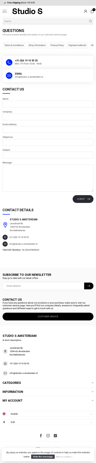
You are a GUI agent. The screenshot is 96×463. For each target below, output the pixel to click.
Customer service (48, 316)
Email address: (10, 124)
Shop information (37, 45)
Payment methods (77, 45)
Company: (7, 111)
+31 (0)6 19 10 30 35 (19, 363)
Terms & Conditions (14, 45)
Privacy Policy (57, 45)
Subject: (6, 150)
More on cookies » (64, 457)
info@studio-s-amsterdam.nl (24, 373)
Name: (6, 99)
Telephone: (8, 137)
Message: (7, 162)
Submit (83, 199)
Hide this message (43, 456)
